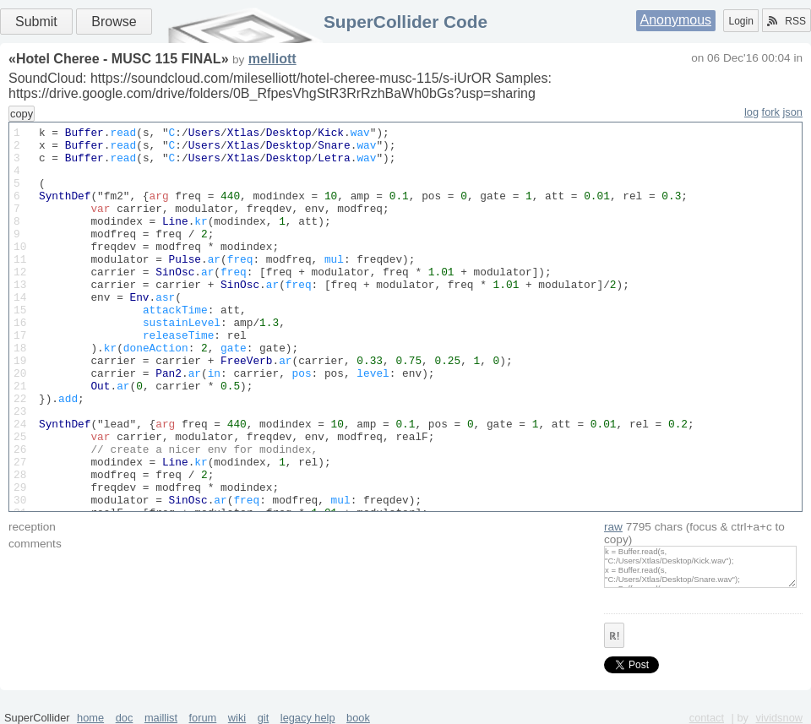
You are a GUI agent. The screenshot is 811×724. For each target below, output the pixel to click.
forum (203, 717)
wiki (237, 717)
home (90, 717)
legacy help (307, 717)
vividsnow (779, 717)
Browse (113, 21)
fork (771, 112)
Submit (36, 21)
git (263, 717)
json (793, 112)
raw (613, 526)
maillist (160, 717)
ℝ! (614, 636)
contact (706, 717)
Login (740, 21)
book (358, 717)
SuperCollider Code (405, 21)
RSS (786, 21)
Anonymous (676, 20)
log (751, 112)
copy (21, 113)
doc (124, 717)
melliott (272, 59)
